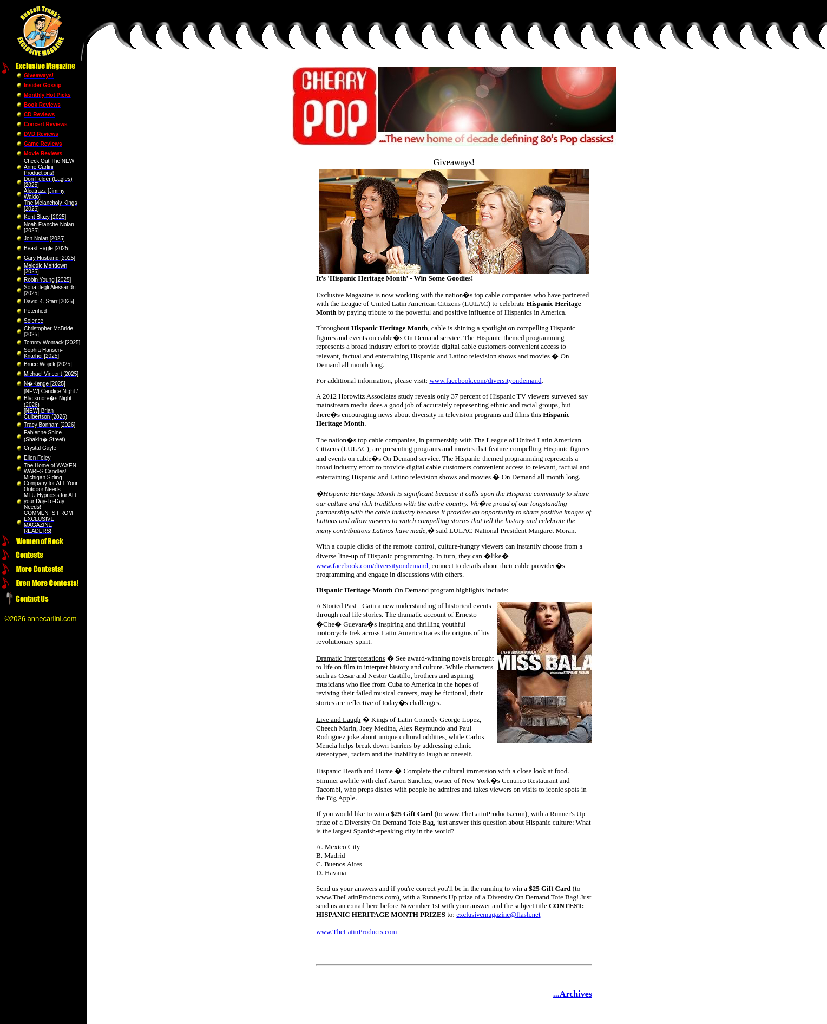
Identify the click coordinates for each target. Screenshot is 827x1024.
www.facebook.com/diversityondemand (485, 380)
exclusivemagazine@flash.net (498, 914)
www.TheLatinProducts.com (356, 932)
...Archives (572, 994)
